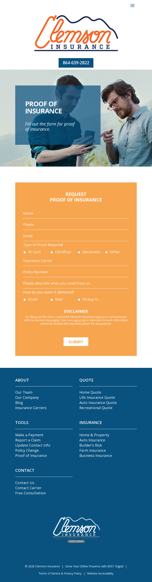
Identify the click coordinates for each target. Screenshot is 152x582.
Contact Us (24, 482)
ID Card (51, 258)
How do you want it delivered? (59, 283)
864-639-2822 (76, 62)
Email (50, 287)
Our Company (27, 397)
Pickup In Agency (86, 287)
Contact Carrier (28, 487)
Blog (19, 402)
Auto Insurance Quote (98, 402)
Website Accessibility (100, 573)
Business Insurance (95, 455)
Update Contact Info (32, 445)
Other (99, 258)
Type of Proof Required (56, 254)
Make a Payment (29, 434)
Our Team (23, 392)
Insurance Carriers (31, 407)
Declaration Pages (86, 258)
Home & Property (94, 434)
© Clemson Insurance (42, 566)
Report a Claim (28, 440)
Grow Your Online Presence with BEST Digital (94, 566)
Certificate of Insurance (70, 258)
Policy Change (27, 450)
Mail (66, 287)
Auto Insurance (92, 440)
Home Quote (90, 392)
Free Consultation (30, 493)
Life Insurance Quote (97, 397)
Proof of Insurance (31, 455)
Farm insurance (92, 450)
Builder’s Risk (90, 445)
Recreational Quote (95, 407)
